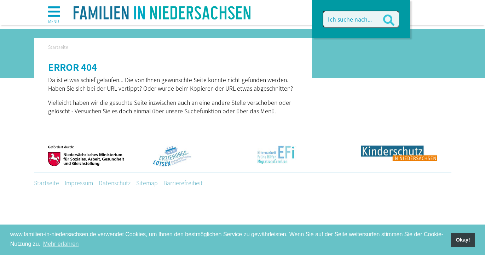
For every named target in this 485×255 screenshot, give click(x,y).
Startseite (46, 182)
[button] (54, 14)
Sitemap (147, 182)
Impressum (79, 182)
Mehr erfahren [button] (61, 244)
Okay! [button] (463, 240)
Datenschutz (115, 182)
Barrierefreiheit (183, 182)
